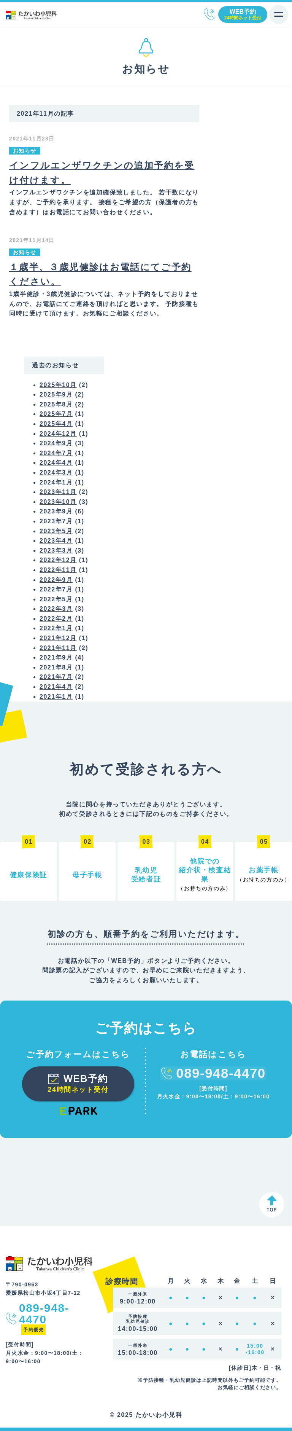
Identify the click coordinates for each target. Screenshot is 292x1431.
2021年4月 (56, 686)
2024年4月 (56, 462)
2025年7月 (56, 413)
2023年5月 (56, 530)
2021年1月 (56, 696)
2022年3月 (56, 608)
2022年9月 (56, 579)
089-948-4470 (209, 14)
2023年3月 (56, 550)
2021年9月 (56, 657)
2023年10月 (58, 501)
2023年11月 (58, 491)
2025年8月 (56, 403)
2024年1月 (56, 481)
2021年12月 (58, 637)
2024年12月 (58, 433)
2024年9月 (56, 442)
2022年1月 (56, 628)
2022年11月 (58, 569)
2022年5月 (56, 598)
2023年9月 (56, 511)
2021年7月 (56, 676)
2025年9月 (56, 393)
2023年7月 (56, 520)
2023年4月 (56, 540)
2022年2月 (56, 618)
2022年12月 (58, 559)
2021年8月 (56, 666)
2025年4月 (56, 423)
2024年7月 (56, 452)
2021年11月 (58, 647)
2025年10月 (58, 384)
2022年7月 (56, 588)
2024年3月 (56, 472)
